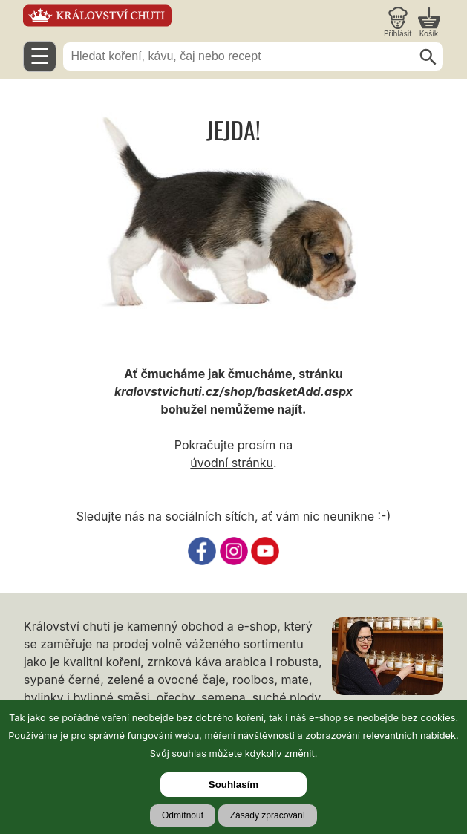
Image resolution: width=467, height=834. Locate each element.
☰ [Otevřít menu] (40, 56)
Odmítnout (182, 815)
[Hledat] (428, 57)
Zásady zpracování (267, 815)
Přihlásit (398, 33)
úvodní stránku (231, 462)
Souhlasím (233, 784)
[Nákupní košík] (429, 22)
